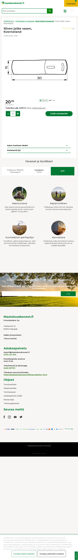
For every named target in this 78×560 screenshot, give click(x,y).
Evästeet (76, 556)
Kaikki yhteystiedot (12, 335)
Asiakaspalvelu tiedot (13, 396)
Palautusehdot (10, 388)
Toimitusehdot (10, 384)
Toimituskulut (10, 392)
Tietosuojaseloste (11, 403)
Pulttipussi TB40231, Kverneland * (15, 171)
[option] (39, 68)
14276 (39, 171)
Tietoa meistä (10, 338)
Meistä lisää (9, 400)
